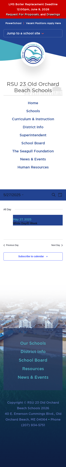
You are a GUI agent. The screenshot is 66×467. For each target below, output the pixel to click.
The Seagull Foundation (33, 151)
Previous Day (11, 245)
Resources (33, 368)
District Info (33, 127)
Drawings (53, 14)
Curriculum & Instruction (33, 119)
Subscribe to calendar (31, 256)
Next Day (56, 245)
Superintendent (33, 135)
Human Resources (33, 167)
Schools (33, 111)
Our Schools (33, 343)
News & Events (33, 159)
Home (33, 103)
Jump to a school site (23, 33)
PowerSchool (13, 23)
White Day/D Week (25, 223)
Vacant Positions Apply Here (43, 23)
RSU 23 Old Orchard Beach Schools (33, 87)
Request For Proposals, (23, 14)
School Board (33, 143)
